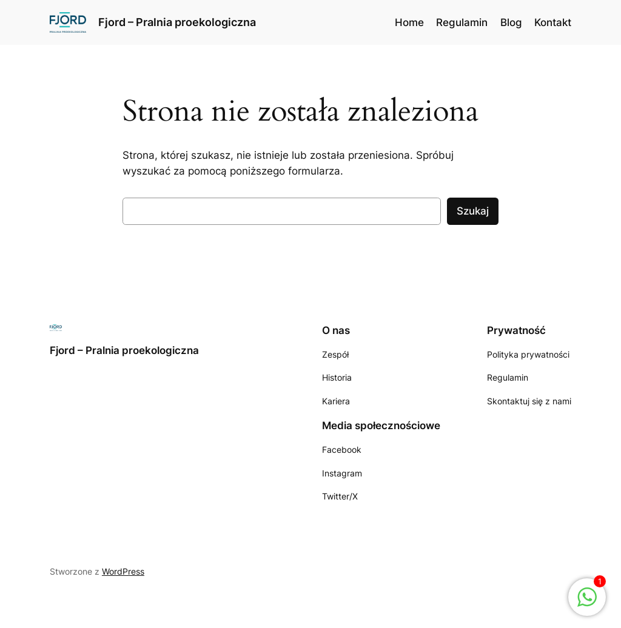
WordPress (123, 571)
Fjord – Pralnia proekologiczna (177, 22)
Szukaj (473, 211)
